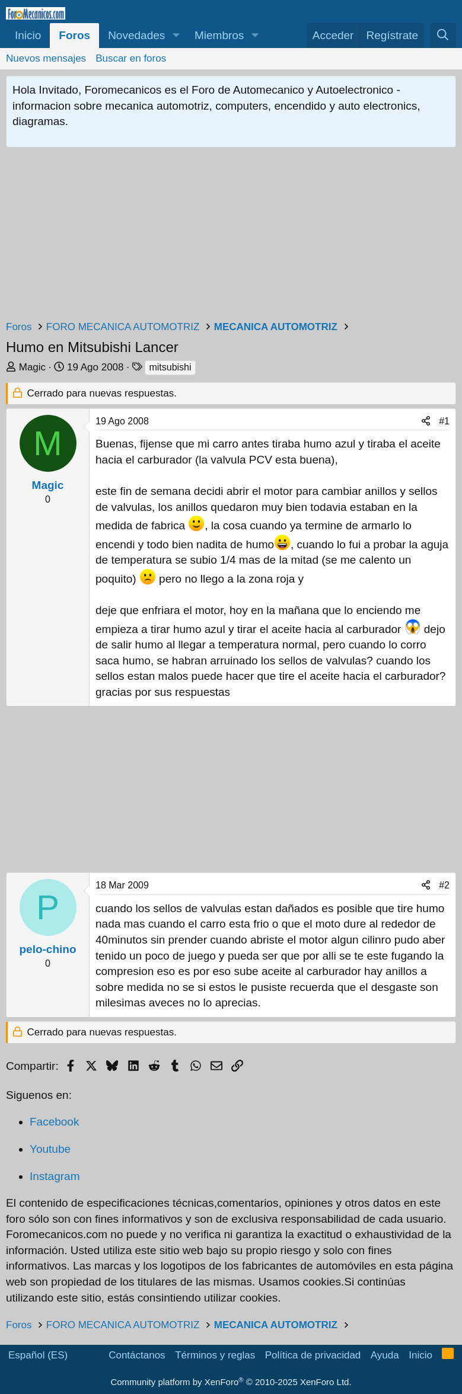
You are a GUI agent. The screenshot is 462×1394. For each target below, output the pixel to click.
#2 (444, 885)
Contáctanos (137, 1355)
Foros (74, 35)
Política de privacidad (313, 1355)
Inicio (28, 35)
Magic (32, 367)
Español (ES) (38, 1355)
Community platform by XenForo (230, 1382)
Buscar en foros (130, 58)
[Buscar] (443, 36)
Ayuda (385, 1355)
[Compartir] (426, 421)
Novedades (136, 35)
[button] (176, 36)
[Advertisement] (231, 236)
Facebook (54, 1121)
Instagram (54, 1176)
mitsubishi (170, 367)
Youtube (50, 1149)
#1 (444, 421)
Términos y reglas (215, 1355)
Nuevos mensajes (46, 58)
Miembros (219, 35)
